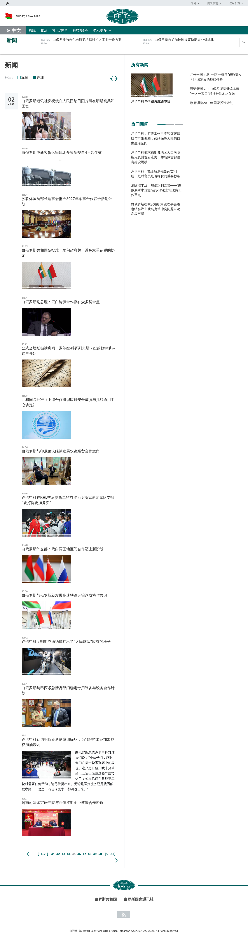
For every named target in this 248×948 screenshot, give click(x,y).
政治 (43, 30)
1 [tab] (161, 122)
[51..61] (110, 854)
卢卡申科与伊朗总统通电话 (150, 101)
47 (84, 854)
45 (74, 854)
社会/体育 (60, 30)
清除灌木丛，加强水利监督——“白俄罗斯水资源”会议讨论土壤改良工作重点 (156, 190)
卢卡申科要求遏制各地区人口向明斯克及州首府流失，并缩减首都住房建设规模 (155, 157)
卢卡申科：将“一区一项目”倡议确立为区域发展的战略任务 (216, 77)
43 (63, 854)
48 (89, 854)
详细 (40, 77)
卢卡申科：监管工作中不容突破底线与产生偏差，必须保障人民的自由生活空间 (155, 138)
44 (68, 854)
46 (79, 854)
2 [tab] (170, 122)
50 (100, 854)
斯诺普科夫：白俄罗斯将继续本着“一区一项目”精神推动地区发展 (214, 91)
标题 (24, 77)
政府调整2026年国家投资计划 (211, 103)
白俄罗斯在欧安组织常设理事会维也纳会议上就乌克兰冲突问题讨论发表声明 (155, 209)
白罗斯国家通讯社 (139, 899)
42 (58, 854)
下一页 (116, 860)
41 (53, 854)
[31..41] (43, 854)
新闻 (12, 40)
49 (95, 854)
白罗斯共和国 (105, 899)
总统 (32, 30)
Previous (28, 854)
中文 (16, 30)
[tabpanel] (157, 176)
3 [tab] (179, 122)
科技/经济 (80, 30)
